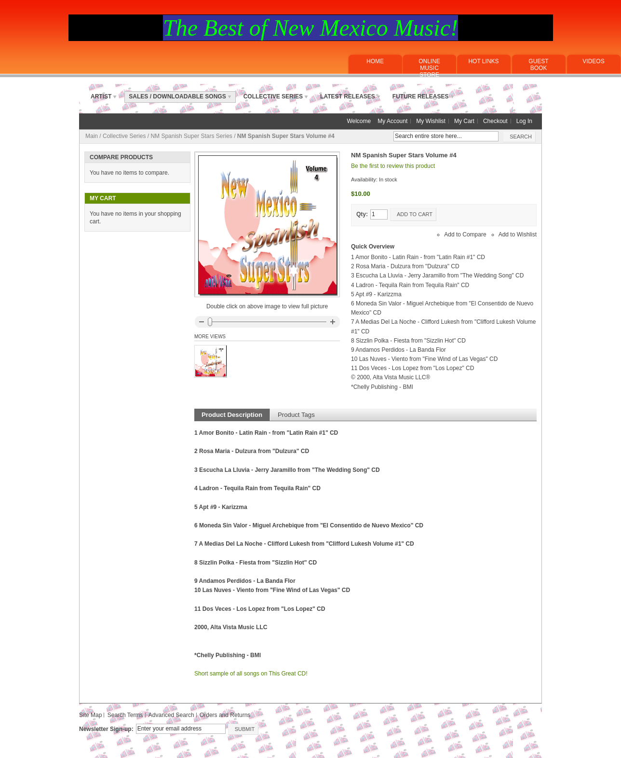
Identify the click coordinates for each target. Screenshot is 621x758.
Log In (524, 121)
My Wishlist (431, 121)
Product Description (232, 414)
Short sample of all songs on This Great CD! (251, 673)
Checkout (495, 121)
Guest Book (538, 64)
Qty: (362, 214)
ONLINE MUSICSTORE (429, 68)
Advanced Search (171, 715)
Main (91, 136)
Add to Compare (465, 234)
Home (375, 61)
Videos (593, 61)
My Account (392, 121)
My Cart (464, 121)
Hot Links (483, 61)
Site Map (90, 715)
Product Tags (296, 414)
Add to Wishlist (518, 234)
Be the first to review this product (393, 166)
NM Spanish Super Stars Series (191, 136)
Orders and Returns (225, 715)
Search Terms (125, 715)
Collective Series (124, 136)
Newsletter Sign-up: (106, 729)
